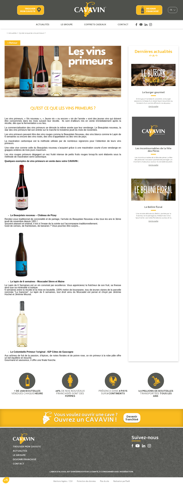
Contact (123, 24)
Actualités (42, 24)
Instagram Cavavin (150, 24)
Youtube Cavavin (141, 24)
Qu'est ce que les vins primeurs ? (32, 33)
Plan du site (104, 481)
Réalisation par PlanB (121, 481)
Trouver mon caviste (27, 10)
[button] (6, 480)
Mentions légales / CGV (63, 481)
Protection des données (86, 481)
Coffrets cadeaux (95, 24)
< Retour (12, 43)
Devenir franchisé (152, 10)
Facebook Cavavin (136, 24)
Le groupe (67, 24)
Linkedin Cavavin (146, 24)
